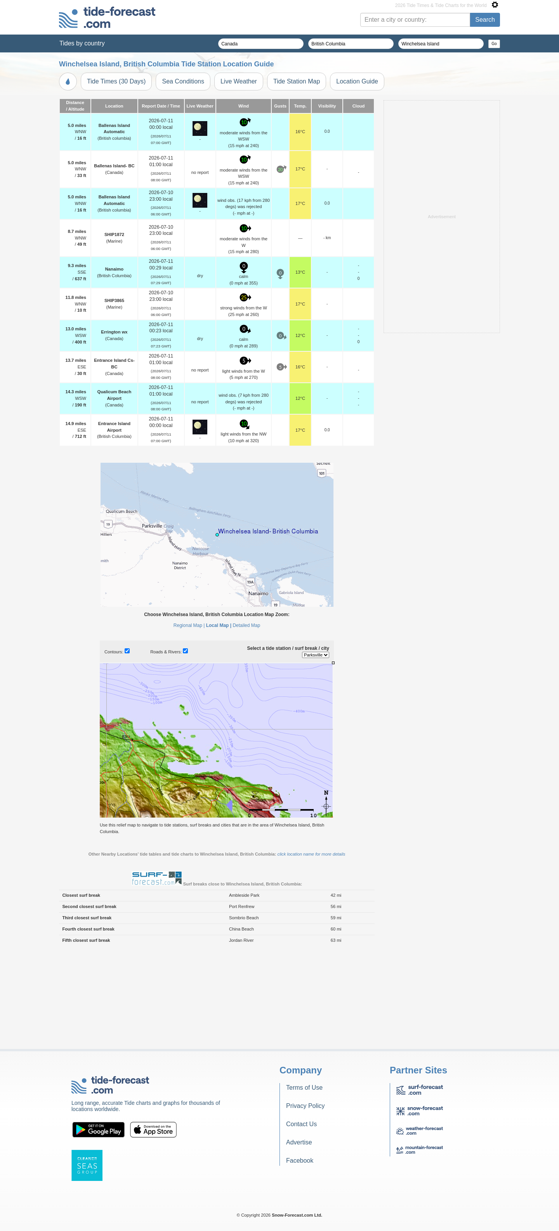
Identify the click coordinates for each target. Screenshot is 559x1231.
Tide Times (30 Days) (116, 81)
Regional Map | (189, 722)
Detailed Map (246, 722)
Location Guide (357, 81)
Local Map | (218, 722)
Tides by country (82, 43)
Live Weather (238, 81)
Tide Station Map (296, 81)
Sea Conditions (183, 81)
